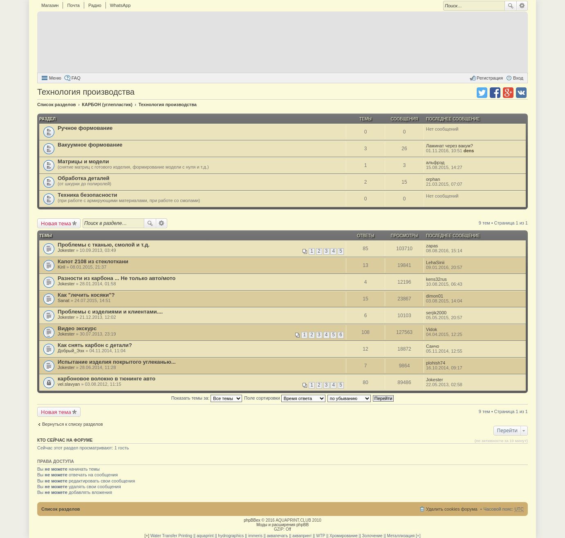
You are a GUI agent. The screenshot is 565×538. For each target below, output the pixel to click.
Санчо (432, 346)
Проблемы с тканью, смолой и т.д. (104, 245)
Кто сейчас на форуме (65, 440)
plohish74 (435, 362)
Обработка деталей (84, 178)
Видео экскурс (77, 328)
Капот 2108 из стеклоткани (93, 261)
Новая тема (56, 223)
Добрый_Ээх (71, 350)
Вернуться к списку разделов (72, 424)
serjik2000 (436, 312)
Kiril (61, 267)
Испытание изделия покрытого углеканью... (117, 362)
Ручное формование (85, 128)
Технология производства (86, 91)
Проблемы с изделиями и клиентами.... (110, 312)
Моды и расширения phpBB (282, 524)
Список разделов (60, 509)
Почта (73, 5)
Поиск (510, 6)
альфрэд (435, 162)
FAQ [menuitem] (76, 78)
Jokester (66, 250)
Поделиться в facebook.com (495, 92)
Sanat (64, 300)
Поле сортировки (284, 398)
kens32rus (436, 279)
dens (469, 150)
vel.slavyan (69, 384)
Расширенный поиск (522, 6)
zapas (432, 245)
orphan (433, 179)
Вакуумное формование (90, 145)
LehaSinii (435, 262)
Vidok (431, 329)
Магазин (49, 5)
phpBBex (252, 520)
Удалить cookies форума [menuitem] (452, 509)
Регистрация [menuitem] (490, 78)
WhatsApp (120, 5)
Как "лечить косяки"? (86, 295)
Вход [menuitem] (518, 78)
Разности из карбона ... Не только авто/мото (116, 278)
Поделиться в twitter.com (482, 92)
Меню (55, 78)
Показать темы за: (206, 398)
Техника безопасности (87, 195)
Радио (94, 5)
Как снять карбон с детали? (95, 345)
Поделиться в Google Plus (508, 92)
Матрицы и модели (83, 161)
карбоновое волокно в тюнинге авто (106, 379)
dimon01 (434, 295)
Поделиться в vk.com (521, 92)
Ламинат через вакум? (449, 145)
